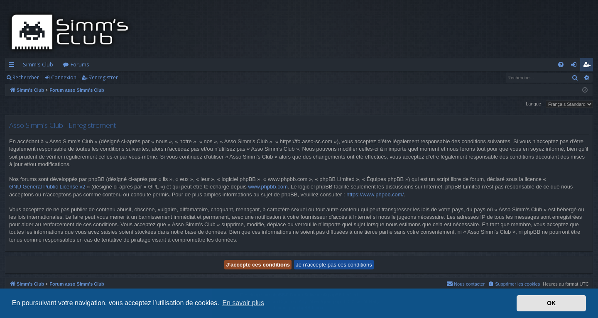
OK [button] (551, 303)
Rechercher (25, 77)
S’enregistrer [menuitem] (588, 66)
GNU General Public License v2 (47, 186)
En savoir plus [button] (243, 302)
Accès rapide (13, 66)
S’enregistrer (103, 77)
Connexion (63, 77)
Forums (80, 64)
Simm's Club (38, 64)
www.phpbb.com (267, 186)
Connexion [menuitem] (575, 66)
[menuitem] (560, 64)
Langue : (535, 103)
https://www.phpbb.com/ (375, 194)
